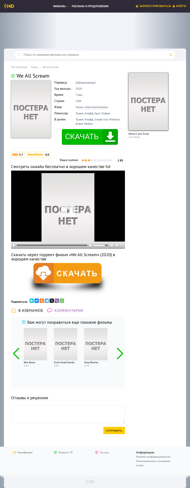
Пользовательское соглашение (153, 461)
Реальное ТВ (65, 452)
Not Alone (29, 362)
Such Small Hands (64, 362)
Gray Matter (91, 362)
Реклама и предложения (90, 6)
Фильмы (59, 6)
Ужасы (79, 107)
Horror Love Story (139, 133)
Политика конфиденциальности (153, 456)
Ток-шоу (104, 452)
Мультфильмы (25, 452)
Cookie (139, 465)
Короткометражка (96, 107)
